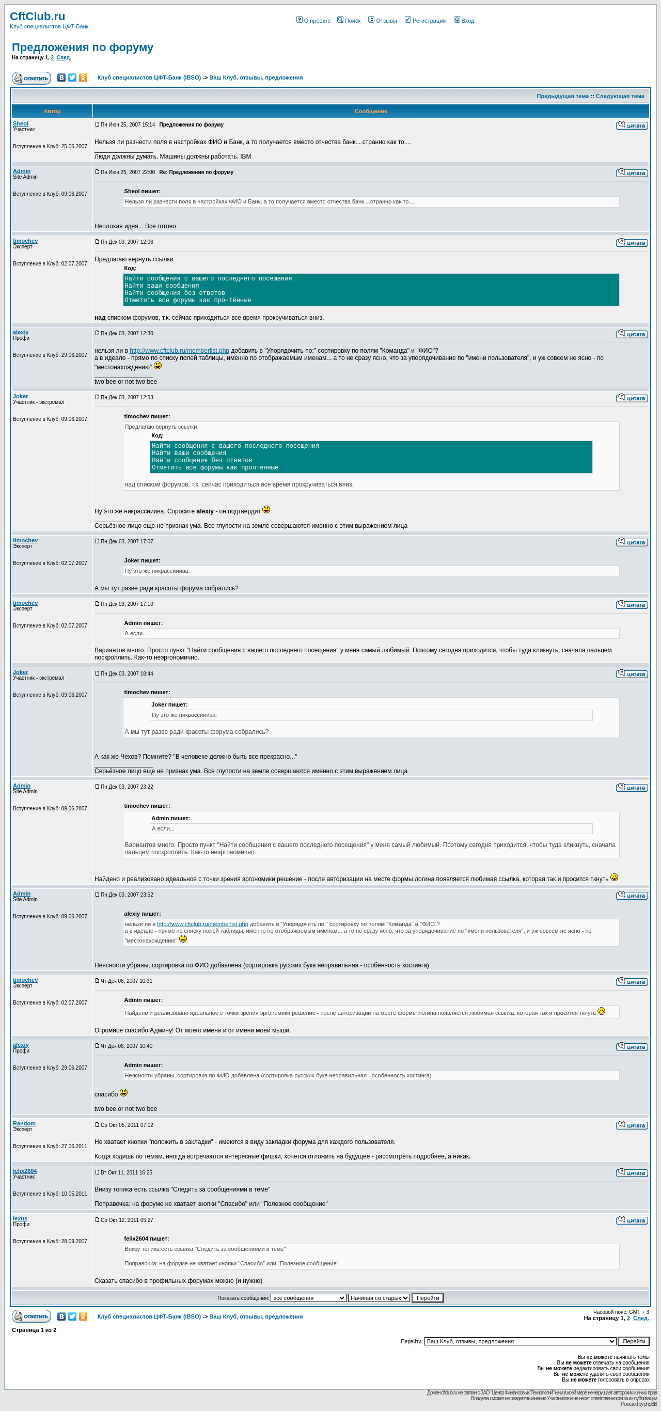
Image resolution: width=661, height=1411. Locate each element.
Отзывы (382, 21)
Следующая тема (620, 96)
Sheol (20, 123)
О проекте (313, 21)
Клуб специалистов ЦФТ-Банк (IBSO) (149, 77)
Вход (464, 21)
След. (64, 57)
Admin (21, 171)
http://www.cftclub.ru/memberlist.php (179, 350)
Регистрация (425, 21)
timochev (25, 241)
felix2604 (25, 1171)
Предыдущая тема (563, 96)
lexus (20, 1218)
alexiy (21, 332)
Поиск (348, 21)
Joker (20, 396)
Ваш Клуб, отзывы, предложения (256, 77)
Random (24, 1123)
